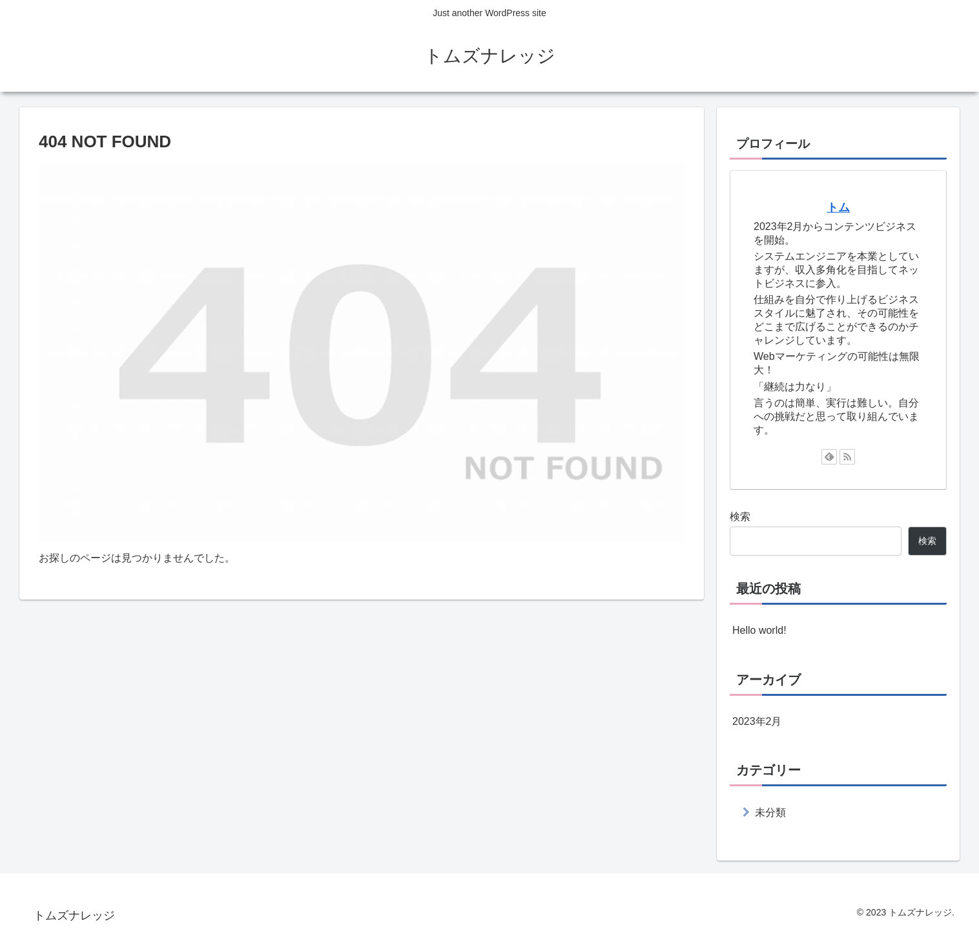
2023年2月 (757, 721)
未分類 (770, 812)
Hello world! (759, 630)
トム (838, 207)
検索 (740, 516)
